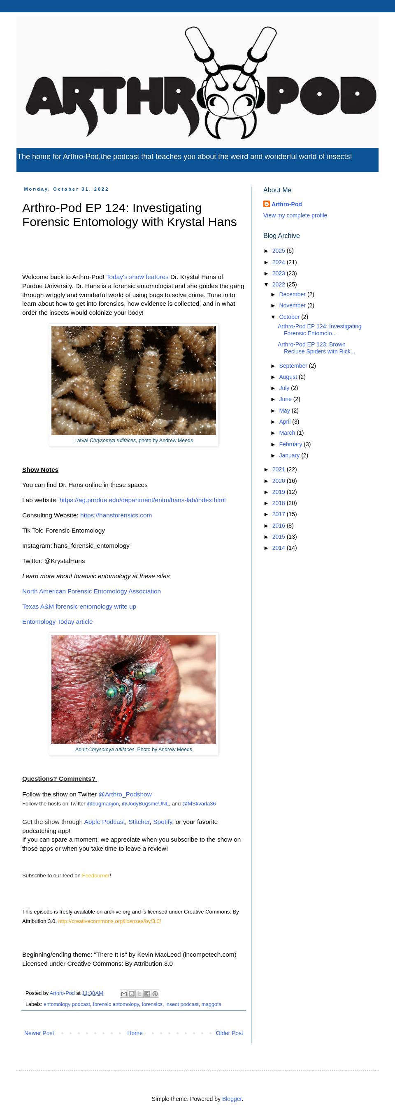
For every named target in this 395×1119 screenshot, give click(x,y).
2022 (279, 284)
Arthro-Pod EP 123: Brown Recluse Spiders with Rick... (317, 348)
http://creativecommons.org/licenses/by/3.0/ (109, 921)
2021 (279, 469)
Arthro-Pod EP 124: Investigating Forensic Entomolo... (320, 330)
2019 (279, 492)
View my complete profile (295, 215)
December (293, 294)
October (290, 317)
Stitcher (138, 821)
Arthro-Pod (287, 204)
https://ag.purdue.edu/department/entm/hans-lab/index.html (143, 499)
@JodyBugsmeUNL (145, 804)
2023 (279, 273)
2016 (279, 525)
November (293, 305)
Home (134, 1033)
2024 (279, 262)
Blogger (232, 1099)
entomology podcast (67, 1004)
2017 (279, 514)
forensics (152, 1004)
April (285, 421)
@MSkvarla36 (199, 804)
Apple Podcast (104, 821)
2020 (279, 481)
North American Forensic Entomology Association (92, 591)
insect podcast (182, 1004)
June (286, 399)
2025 (279, 250)
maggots (211, 1004)
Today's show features (137, 276)
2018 (279, 503)
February (291, 444)
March (288, 432)
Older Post (229, 1033)
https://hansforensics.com (116, 515)
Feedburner (95, 875)
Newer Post (39, 1033)
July (285, 388)
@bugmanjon (103, 804)
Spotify (162, 821)
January (290, 455)
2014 (279, 548)
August (288, 377)
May (285, 410)
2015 (279, 536)
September (294, 365)
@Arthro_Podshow (124, 794)
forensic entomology (116, 1004)
